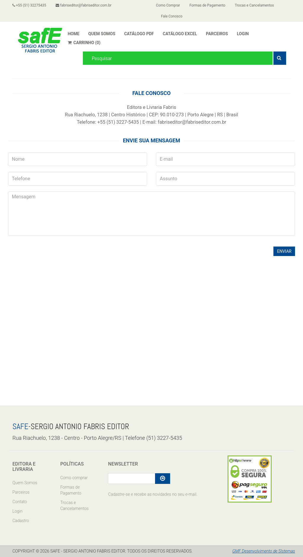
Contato (19, 501)
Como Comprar (168, 5)
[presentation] (53, 253)
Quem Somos (24, 482)
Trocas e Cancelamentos (254, 5)
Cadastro (20, 520)
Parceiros (21, 492)
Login (17, 511)
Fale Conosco (172, 16)
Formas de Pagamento (207, 5)
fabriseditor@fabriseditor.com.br (84, 5)
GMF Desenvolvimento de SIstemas (263, 551)
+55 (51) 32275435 (29, 5)
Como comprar (74, 477)
